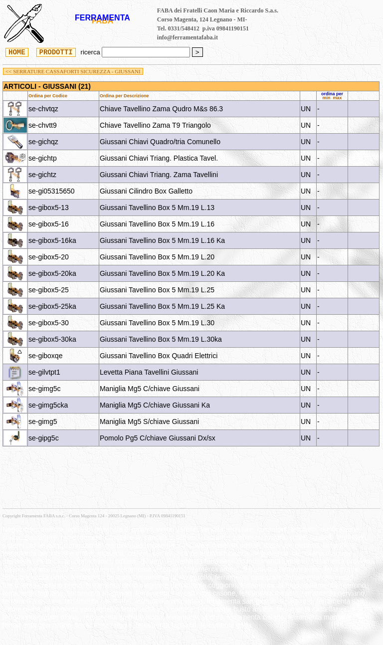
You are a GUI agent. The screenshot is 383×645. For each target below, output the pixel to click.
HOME (16, 51)
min (326, 97)
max (337, 97)
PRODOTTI (56, 51)
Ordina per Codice (47, 95)
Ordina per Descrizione (124, 95)
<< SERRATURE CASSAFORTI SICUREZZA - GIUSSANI (73, 71)
